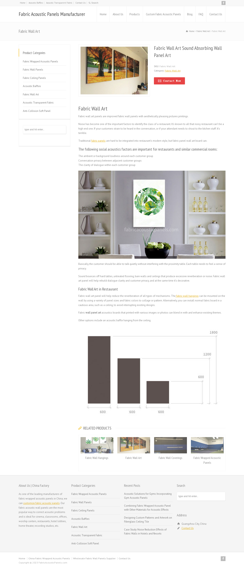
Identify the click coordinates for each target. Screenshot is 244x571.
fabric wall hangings (187, 296)
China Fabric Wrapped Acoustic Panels (49, 558)
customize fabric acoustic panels (41, 503)
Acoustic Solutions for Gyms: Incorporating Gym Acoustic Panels (148, 495)
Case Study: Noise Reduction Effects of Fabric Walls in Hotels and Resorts (145, 531)
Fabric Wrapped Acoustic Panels (40, 61)
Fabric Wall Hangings (96, 458)
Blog (189, 14)
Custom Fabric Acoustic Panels (163, 14)
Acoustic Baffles (36, 2)
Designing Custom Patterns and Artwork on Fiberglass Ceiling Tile (148, 519)
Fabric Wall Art (173, 70)
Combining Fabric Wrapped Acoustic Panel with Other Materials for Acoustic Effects (147, 507)
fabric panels (98, 140)
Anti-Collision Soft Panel (37, 111)
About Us (118, 14)
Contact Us (80, 2)
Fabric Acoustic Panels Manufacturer (52, 14)
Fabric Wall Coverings (170, 458)
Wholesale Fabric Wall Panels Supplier (94, 558)
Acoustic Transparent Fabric (59, 2)
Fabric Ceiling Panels (34, 78)
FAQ (201, 14)
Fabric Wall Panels (33, 69)
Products (134, 14)
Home (22, 2)
